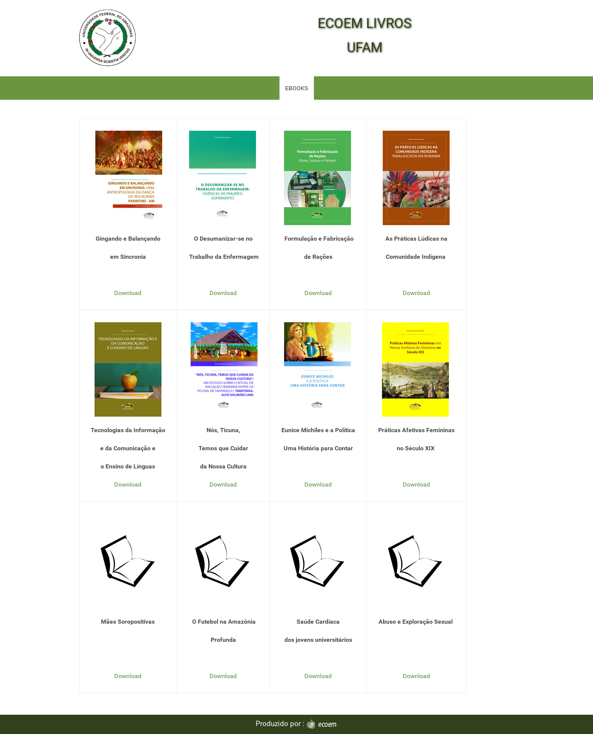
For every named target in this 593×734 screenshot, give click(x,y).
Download (127, 293)
